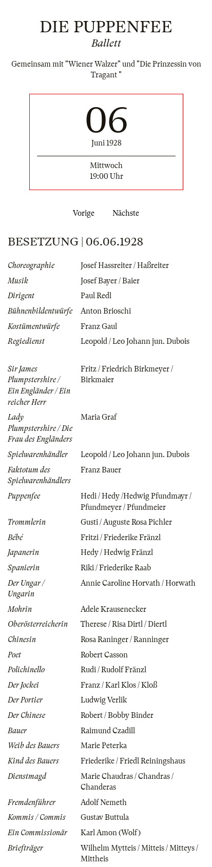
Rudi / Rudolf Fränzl (113, 670)
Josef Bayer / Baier (110, 281)
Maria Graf (99, 417)
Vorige (81, 213)
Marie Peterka (104, 745)
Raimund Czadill (108, 731)
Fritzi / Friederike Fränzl (121, 537)
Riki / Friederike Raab (116, 568)
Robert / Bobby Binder (117, 715)
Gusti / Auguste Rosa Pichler (126, 522)
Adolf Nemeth (104, 802)
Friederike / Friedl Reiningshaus (133, 761)
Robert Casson (104, 655)
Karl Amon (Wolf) (111, 833)
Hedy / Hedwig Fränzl (117, 552)
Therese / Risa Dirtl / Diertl (124, 624)
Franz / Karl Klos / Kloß (119, 685)
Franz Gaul (99, 326)
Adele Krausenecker (113, 609)
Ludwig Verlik (104, 700)
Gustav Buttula (105, 817)
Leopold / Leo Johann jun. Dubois (135, 341)
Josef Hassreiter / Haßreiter (125, 265)
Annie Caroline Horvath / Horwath (138, 583)
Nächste (127, 213)
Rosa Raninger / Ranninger (125, 639)
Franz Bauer (101, 470)
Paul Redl (96, 296)
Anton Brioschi (106, 311)
